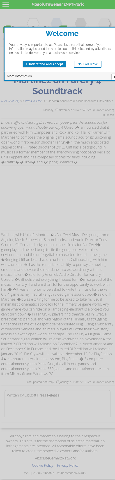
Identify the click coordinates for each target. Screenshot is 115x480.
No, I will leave (88, 64)
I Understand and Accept (44, 64)
